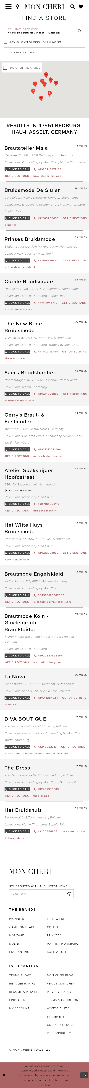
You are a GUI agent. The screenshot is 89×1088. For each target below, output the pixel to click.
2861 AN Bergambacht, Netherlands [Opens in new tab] (30, 484)
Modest (15, 943)
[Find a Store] (17, 6)
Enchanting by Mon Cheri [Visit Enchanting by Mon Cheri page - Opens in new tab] (40, 162)
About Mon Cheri (61, 983)
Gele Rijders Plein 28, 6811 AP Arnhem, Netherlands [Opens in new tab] (42, 197)
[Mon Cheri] (30, 871)
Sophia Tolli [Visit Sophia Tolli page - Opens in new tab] (13, 211)
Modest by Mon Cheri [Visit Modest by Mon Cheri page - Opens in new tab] (37, 253)
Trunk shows (20, 975)
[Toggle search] (72, 6)
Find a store (19, 1000)
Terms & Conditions (63, 1000)
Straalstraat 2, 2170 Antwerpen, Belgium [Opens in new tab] (33, 817)
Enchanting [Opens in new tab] (19, 952)
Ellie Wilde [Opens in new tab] (56, 919)
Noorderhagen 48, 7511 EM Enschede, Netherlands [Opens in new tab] (41, 380)
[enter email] (41, 894)
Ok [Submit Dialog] (84, 1075)
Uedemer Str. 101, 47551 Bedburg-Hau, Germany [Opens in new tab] (39, 155)
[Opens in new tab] (17, 176)
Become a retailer (24, 992)
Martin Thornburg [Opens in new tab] (63, 943)
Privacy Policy (59, 992)
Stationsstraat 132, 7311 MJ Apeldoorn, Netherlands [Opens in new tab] (41, 246)
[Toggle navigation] (8, 6)
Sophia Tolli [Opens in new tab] (57, 952)
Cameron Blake (22, 927)
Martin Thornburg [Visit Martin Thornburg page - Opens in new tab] (72, 162)
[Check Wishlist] (81, 6)
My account (19, 1008)
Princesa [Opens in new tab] (54, 935)
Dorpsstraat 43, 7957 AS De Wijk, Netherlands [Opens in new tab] (38, 539)
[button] (44, 84)
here (48, 1085)
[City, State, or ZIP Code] (45, 31)
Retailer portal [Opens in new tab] (22, 983)
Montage (16, 935)
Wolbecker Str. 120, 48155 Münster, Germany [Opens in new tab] (36, 581)
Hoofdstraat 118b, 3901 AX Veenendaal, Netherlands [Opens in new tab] (42, 289)
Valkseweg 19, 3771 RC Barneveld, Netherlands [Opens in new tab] (38, 337)
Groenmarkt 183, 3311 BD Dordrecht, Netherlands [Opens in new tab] (39, 684)
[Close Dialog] (4, 1075)
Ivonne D (16, 919)
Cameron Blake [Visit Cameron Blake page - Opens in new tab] (33, 436)
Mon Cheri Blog (60, 975)
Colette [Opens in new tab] (53, 927)
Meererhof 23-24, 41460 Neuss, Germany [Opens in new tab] (34, 429)
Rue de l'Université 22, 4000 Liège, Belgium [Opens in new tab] (36, 726)
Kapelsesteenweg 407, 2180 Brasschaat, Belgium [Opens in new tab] (40, 775)
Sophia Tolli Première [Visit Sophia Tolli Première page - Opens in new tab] (55, 691)
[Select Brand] (45, 52)
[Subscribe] (68, 894)
